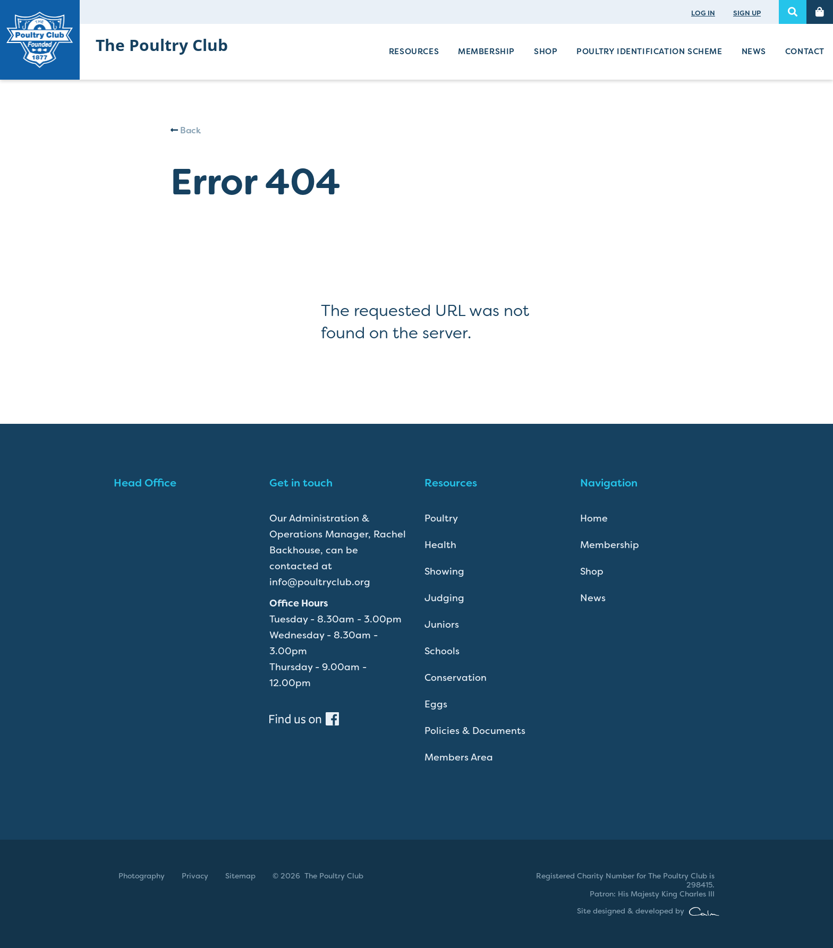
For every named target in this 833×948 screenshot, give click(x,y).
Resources (414, 51)
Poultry (441, 518)
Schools (442, 651)
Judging (444, 598)
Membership (486, 51)
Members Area (458, 757)
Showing (444, 571)
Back (186, 130)
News (754, 51)
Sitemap (240, 876)
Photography (141, 876)
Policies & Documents (474, 730)
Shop (545, 51)
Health (440, 545)
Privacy (195, 876)
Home (594, 518)
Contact (804, 51)
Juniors (441, 624)
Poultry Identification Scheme (649, 51)
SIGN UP (747, 13)
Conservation (455, 677)
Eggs (435, 704)
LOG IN (703, 13)
